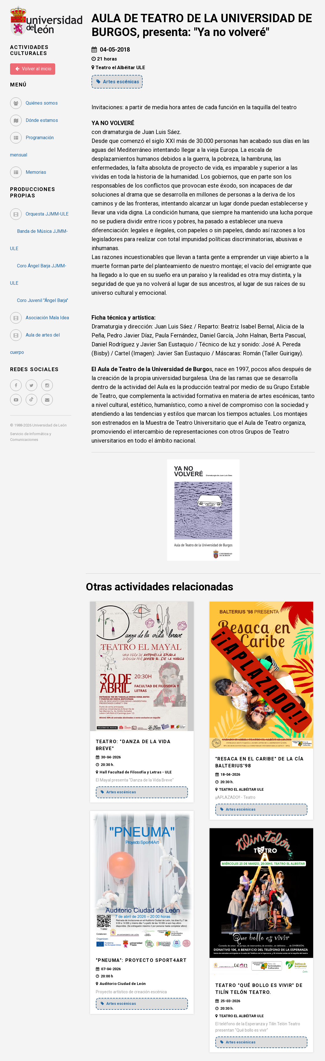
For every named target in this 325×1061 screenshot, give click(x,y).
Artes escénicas (118, 81)
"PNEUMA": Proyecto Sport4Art (141, 960)
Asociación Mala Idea (39, 317)
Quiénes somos (34, 103)
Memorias (28, 172)
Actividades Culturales (29, 50)
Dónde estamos (34, 120)
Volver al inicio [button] (33, 68)
